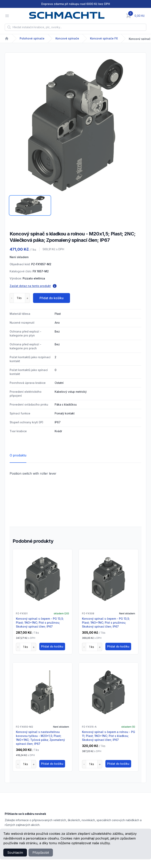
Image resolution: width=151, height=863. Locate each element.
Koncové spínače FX (104, 38)
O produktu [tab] (18, 455)
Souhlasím (15, 853)
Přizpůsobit (40, 853)
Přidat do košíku (52, 298)
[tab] (30, 205)
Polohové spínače (32, 38)
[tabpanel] (75, 125)
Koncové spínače (67, 38)
